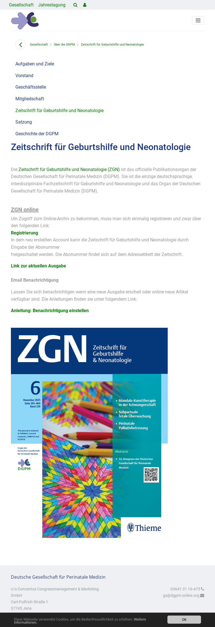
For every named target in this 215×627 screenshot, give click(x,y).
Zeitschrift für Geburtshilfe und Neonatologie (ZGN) (69, 169)
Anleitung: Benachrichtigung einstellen (50, 310)
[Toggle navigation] (198, 20)
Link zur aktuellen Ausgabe (38, 266)
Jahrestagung (52, 5)
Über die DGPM (64, 44)
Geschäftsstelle (30, 87)
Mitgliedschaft (29, 98)
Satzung (23, 122)
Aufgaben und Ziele (34, 63)
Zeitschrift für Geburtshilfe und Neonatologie (112, 44)
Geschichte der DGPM (37, 133)
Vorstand (24, 75)
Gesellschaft (21, 5)
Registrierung (24, 233)
